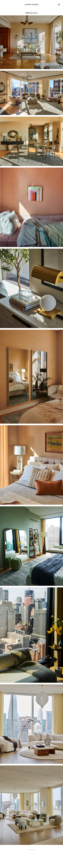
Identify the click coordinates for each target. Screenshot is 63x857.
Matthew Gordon (31, 5)
